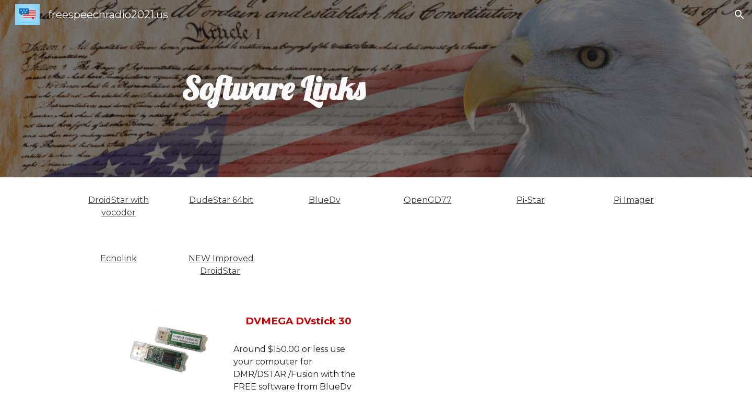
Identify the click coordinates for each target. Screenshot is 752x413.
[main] (273, 88)
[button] (739, 14)
